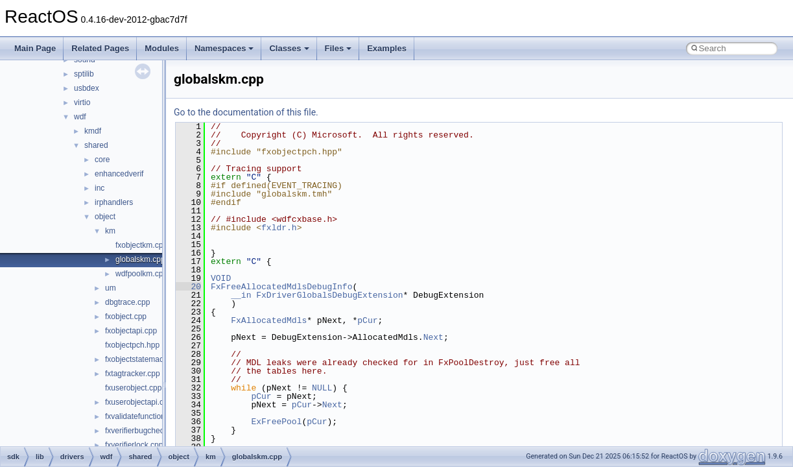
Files (338, 48)
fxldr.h (279, 228)
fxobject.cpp (126, 316)
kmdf (92, 131)
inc (99, 188)
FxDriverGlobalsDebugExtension (329, 295)
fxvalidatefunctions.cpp (144, 416)
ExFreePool (276, 421)
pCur (367, 320)
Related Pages (100, 48)
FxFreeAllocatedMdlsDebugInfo (281, 287)
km (110, 230)
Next (433, 337)
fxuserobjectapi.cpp (138, 402)
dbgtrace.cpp (127, 302)
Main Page (35, 48)
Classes (289, 48)
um (110, 288)
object (105, 216)
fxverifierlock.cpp (134, 444)
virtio (82, 102)
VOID (221, 278)
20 (188, 287)
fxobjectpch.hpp (132, 345)
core (102, 159)
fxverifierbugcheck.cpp (143, 430)
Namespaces (224, 48)
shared (96, 145)
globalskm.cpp (140, 259)
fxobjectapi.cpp (131, 330)
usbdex (86, 88)
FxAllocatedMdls (269, 320)
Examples (387, 48)
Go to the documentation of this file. (246, 112)
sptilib (84, 73)
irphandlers (114, 202)
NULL (322, 388)
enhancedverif (119, 173)
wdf (80, 116)
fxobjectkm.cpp (141, 245)
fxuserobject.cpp (133, 387)
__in (241, 295)
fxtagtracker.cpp (132, 373)
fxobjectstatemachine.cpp (149, 359)
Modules (162, 48)
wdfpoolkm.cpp (141, 273)
